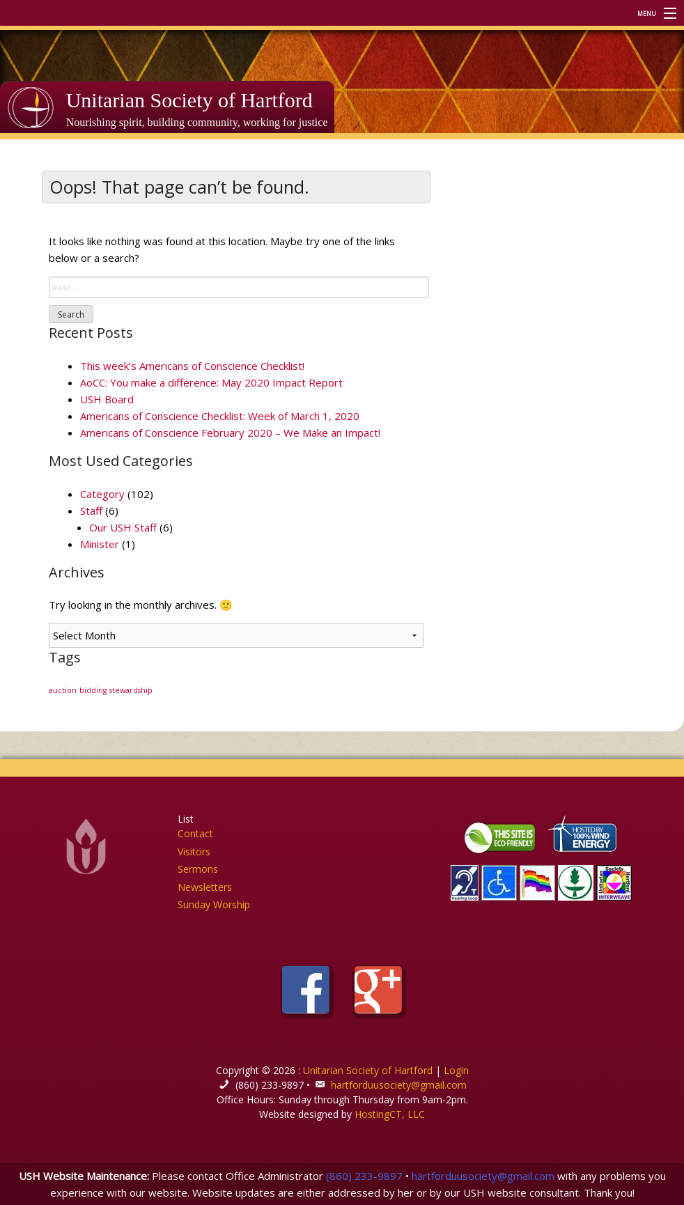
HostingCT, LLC (390, 1114)
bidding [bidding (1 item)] (93, 690)
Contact (195, 833)
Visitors (194, 851)
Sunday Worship (214, 904)
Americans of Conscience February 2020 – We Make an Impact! (230, 433)
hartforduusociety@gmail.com (399, 1084)
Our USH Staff (123, 527)
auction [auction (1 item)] (63, 690)
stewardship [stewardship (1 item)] (131, 690)
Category (102, 494)
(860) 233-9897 (364, 1176)
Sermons (198, 869)
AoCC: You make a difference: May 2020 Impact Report (211, 382)
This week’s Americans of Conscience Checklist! (192, 366)
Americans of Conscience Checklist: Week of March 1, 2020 (219, 416)
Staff (91, 511)
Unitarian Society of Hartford (189, 99)
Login (456, 1070)
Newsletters (205, 887)
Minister (99, 544)
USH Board (107, 399)
